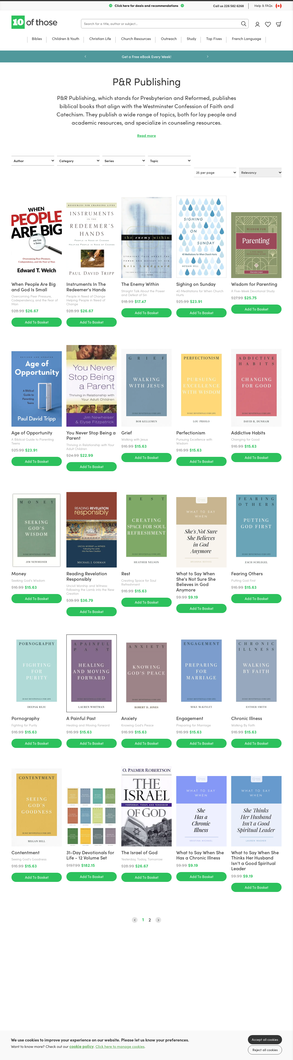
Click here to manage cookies (119, 1046)
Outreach (169, 39)
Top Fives (214, 39)
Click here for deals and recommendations (146, 5)
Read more (146, 135)
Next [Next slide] (207, 56)
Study (191, 39)
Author (19, 160)
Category (66, 160)
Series (109, 160)
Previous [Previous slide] (85, 56)
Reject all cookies (265, 1050)
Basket (279, 24)
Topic (154, 160)
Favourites (268, 24)
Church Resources (136, 39)
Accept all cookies (265, 1039)
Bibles (37, 39)
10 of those (34, 22)
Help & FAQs (263, 5)
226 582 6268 (234, 5)
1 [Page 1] (143, 919)
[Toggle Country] (279, 6)
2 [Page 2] (150, 920)
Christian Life (100, 39)
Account (257, 24)
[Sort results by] (260, 172)
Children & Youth (65, 39)
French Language (246, 39)
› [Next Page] (158, 920)
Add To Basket (37, 322)
